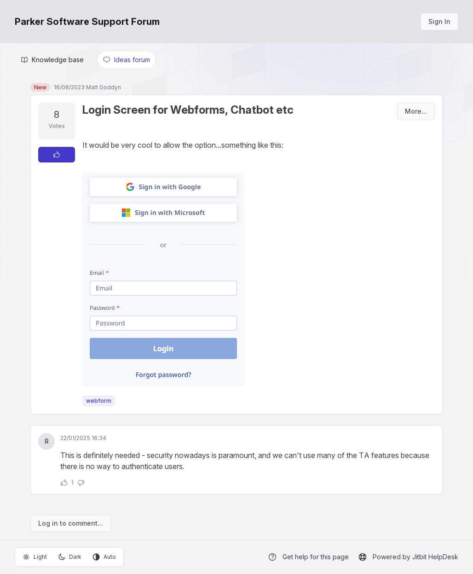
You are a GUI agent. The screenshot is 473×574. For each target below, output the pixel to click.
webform (98, 400)
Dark (69, 557)
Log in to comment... (70, 523)
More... (416, 111)
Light (35, 557)
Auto (104, 557)
